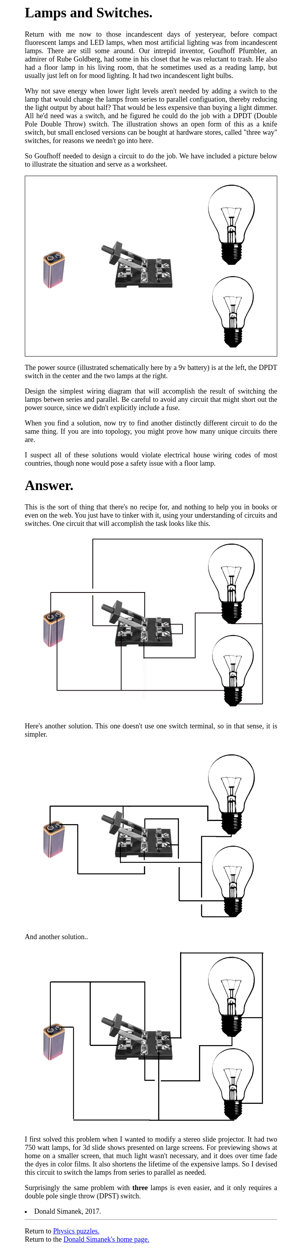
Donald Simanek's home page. (106, 1239)
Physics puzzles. (76, 1231)
